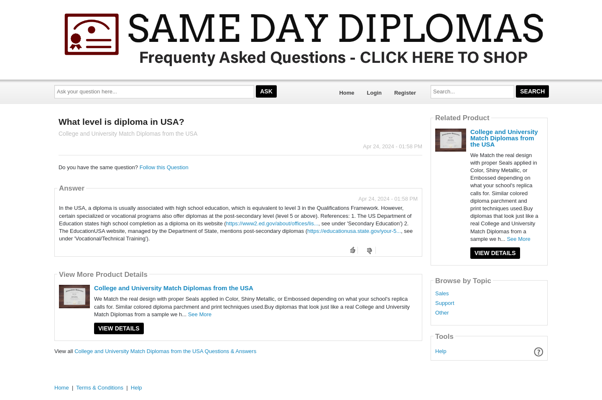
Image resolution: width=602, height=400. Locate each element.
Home (346, 93)
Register (405, 93)
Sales (442, 294)
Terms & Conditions (99, 388)
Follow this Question (164, 167)
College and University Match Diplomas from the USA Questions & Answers (165, 351)
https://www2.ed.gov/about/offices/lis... (272, 223)
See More (200, 314)
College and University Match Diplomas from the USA (173, 288)
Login (374, 93)
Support (444, 303)
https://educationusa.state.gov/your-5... (354, 231)
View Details (119, 328)
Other (442, 313)
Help (440, 351)
